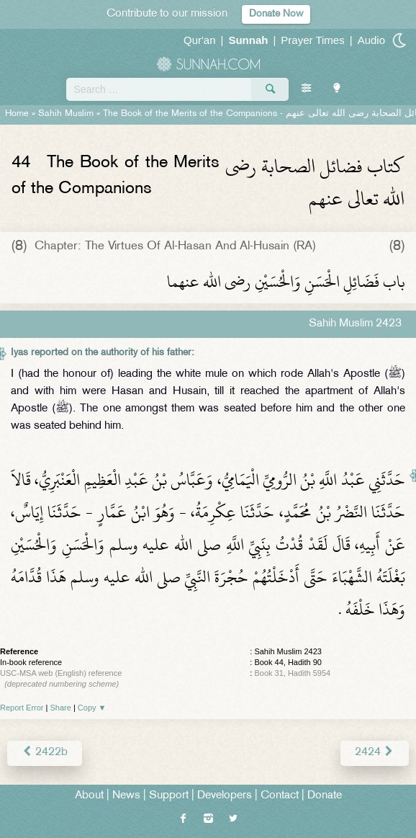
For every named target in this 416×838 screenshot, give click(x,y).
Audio (371, 40)
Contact (280, 795)
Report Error (22, 707)
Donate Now (276, 14)
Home (17, 114)
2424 (374, 752)
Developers (224, 795)
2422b (45, 752)
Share (60, 707)
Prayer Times (312, 40)
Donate (324, 795)
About (89, 795)
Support (169, 795)
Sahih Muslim (66, 114)
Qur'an (200, 40)
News (126, 795)
